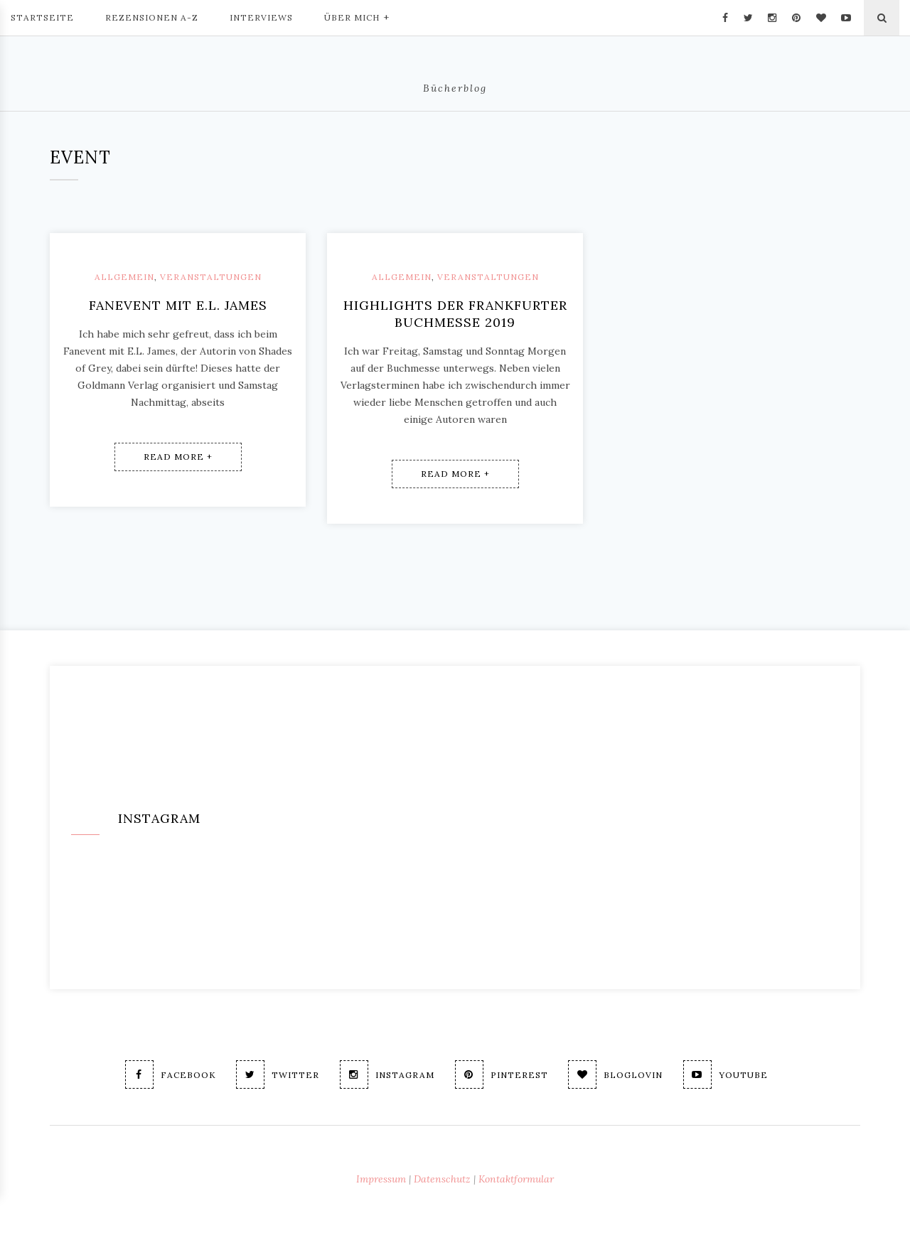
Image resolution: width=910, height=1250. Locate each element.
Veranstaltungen (211, 276)
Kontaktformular (516, 1179)
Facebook (169, 1074)
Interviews (261, 17)
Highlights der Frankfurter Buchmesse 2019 (455, 313)
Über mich (357, 16)
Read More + (178, 456)
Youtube (726, 1074)
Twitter (277, 1074)
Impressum (381, 1179)
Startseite (42, 17)
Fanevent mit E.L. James (178, 305)
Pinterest (501, 1074)
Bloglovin (616, 1074)
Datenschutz (442, 1179)
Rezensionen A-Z (151, 17)
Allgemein (124, 276)
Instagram (387, 1074)
